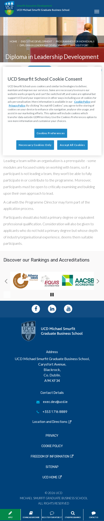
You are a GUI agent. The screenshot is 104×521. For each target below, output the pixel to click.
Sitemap (52, 467)
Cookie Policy (52, 446)
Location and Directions (50, 422)
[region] (52, 111)
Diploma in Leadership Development (43, 45)
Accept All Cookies (72, 144)
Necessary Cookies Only (35, 144)
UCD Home (50, 477)
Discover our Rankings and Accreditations (46, 260)
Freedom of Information (50, 456)
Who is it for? (79, 45)
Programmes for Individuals (75, 41)
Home (13, 41)
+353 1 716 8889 (52, 412)
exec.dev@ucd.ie (52, 402)
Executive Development (36, 41)
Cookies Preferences (51, 133)
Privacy (52, 436)
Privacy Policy (17, 105)
